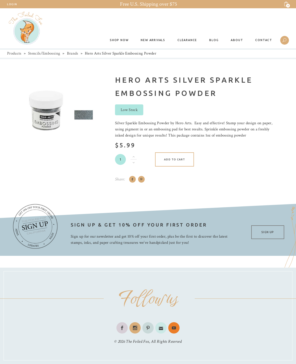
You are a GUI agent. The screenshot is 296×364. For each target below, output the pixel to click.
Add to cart (174, 159)
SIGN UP (267, 232)
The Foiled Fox (137, 341)
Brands (72, 53)
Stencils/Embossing (44, 53)
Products (14, 53)
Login (12, 4)
